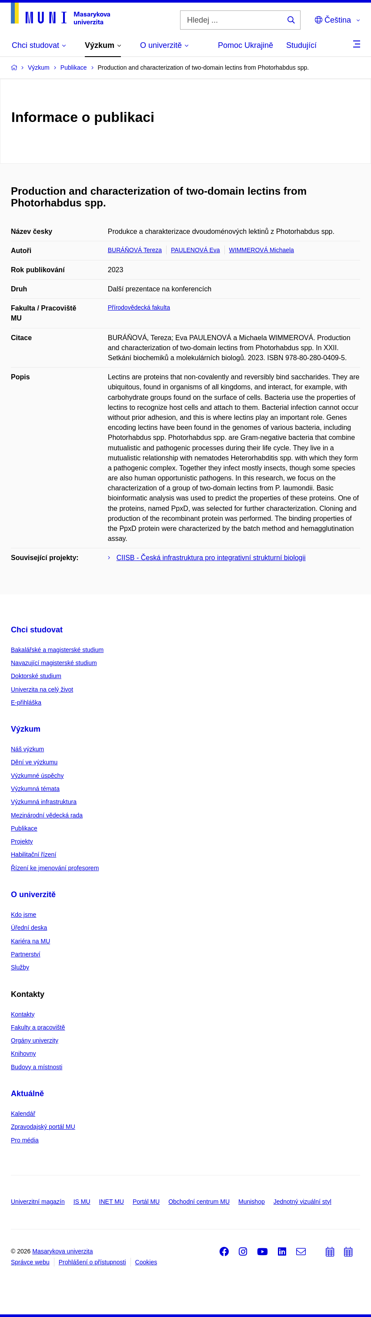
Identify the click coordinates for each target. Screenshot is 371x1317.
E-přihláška (26, 702)
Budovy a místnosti (36, 1067)
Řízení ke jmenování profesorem (55, 867)
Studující (301, 45)
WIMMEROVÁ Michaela (261, 250)
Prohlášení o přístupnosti (92, 1262)
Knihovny (23, 1053)
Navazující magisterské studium (54, 662)
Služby (20, 967)
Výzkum (25, 729)
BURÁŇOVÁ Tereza (135, 250)
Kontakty (22, 1014)
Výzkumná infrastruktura (44, 801)
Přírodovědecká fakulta (139, 307)
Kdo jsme (23, 914)
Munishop (251, 1201)
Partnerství (25, 954)
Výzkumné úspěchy (37, 775)
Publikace (24, 828)
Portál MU (146, 1201)
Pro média (25, 1140)
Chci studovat (37, 629)
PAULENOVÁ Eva (195, 250)
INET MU (111, 1201)
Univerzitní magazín (38, 1201)
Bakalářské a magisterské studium (57, 649)
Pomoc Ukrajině (245, 45)
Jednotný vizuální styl (302, 1201)
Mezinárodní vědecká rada (47, 815)
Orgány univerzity (34, 1040)
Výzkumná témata (35, 788)
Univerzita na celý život (42, 689)
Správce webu (30, 1262)
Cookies (146, 1262)
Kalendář (23, 1113)
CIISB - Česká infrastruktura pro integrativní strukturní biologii (211, 557)
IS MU (82, 1201)
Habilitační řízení (33, 854)
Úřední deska (29, 927)
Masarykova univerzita (62, 1251)
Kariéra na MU (30, 941)
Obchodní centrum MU (199, 1201)
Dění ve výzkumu (34, 762)
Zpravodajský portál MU (43, 1126)
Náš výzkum (27, 749)
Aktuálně (27, 1093)
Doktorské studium (36, 675)
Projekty (22, 841)
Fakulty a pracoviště (38, 1027)
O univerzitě (33, 894)
